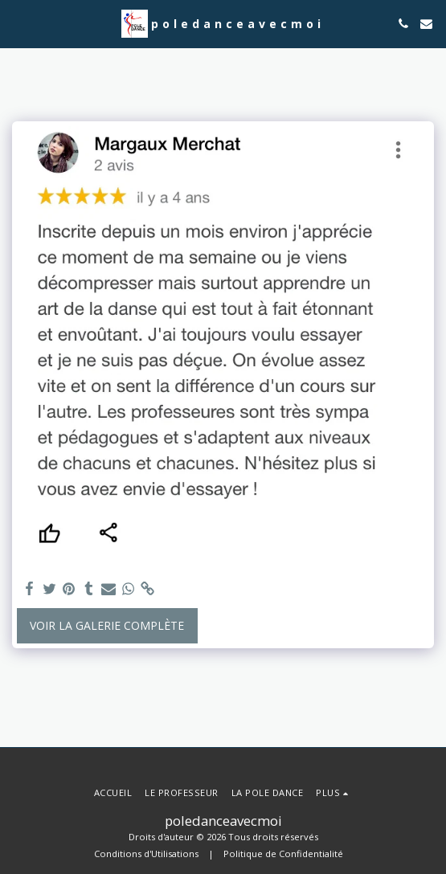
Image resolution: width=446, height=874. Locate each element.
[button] (17, 22)
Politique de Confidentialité (283, 853)
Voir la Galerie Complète (107, 625)
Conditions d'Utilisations (146, 853)
